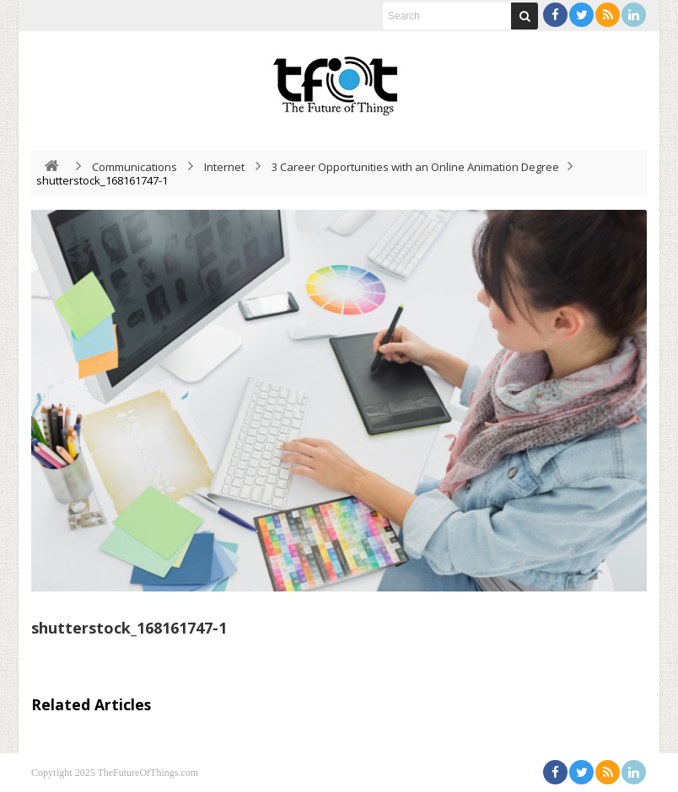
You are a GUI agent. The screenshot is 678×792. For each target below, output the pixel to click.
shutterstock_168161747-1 (129, 628)
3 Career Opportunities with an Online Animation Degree (415, 166)
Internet (224, 166)
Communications (134, 166)
